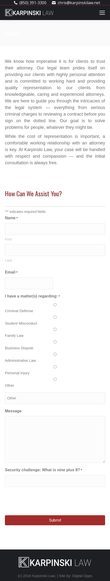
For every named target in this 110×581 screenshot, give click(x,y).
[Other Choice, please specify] (55, 398)
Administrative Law (20, 360)
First (8, 239)
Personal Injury (17, 373)
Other (9, 385)
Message (13, 411)
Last (8, 260)
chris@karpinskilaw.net (79, 2)
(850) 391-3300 (32, 2)
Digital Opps (82, 576)
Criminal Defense (19, 311)
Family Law (14, 335)
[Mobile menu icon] (102, 13)
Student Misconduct (21, 323)
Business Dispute (19, 348)
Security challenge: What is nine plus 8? (43, 470)
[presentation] (42, 500)
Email (11, 272)
